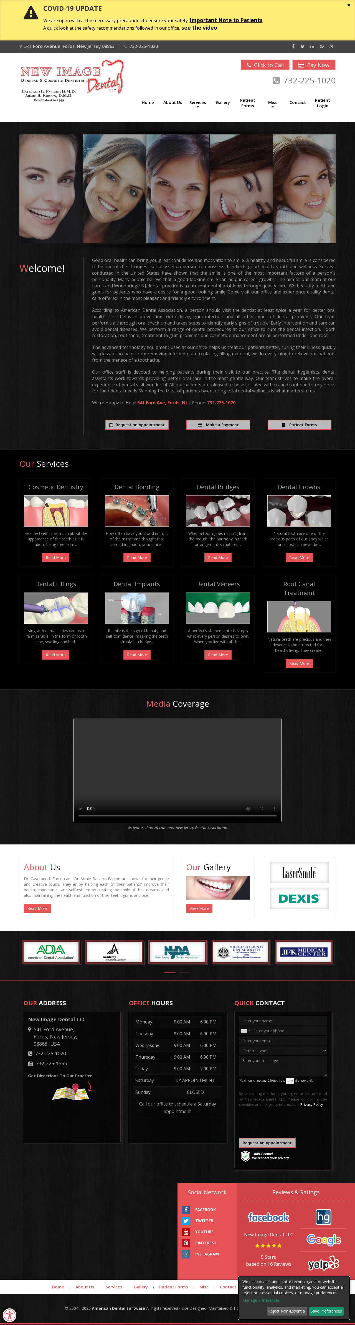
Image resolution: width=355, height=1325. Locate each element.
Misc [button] (272, 104)
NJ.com (161, 828)
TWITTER (197, 1221)
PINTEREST (199, 1243)
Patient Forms (247, 103)
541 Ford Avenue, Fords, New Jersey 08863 (67, 46)
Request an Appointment (137, 425)
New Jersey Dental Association (201, 828)
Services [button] (197, 104)
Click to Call (262, 65)
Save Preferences (326, 1311)
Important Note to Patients (226, 20)
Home (148, 102)
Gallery (223, 102)
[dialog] (294, 1297)
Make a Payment (218, 425)
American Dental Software (119, 1308)
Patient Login (322, 103)
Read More (56, 558)
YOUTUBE (198, 1232)
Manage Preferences (261, 1300)
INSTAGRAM (200, 1254)
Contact (298, 102)
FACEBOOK (199, 1210)
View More (199, 908)
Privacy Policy (311, 1104)
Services (114, 1287)
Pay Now (313, 65)
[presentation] (272, 1124)
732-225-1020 (140, 46)
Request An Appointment (267, 1143)
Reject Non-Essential (287, 1311)
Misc (204, 1287)
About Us (172, 102)
